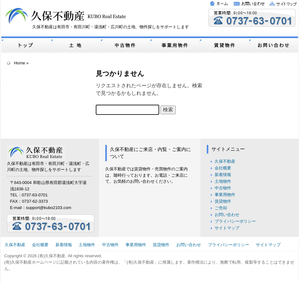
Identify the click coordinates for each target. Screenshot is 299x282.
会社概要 (223, 168)
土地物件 (223, 181)
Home (19, 63)
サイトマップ (227, 228)
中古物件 (223, 188)
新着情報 (223, 174)
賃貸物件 (223, 201)
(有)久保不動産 (51, 255)
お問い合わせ (227, 214)
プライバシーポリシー (235, 221)
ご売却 (221, 208)
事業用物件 (225, 194)
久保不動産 (225, 161)
